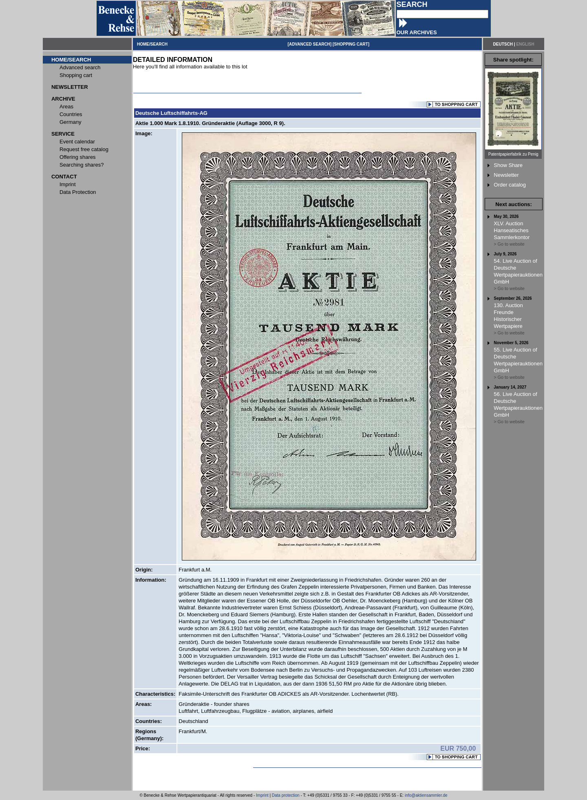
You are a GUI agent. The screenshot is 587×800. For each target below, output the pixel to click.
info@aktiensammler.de (426, 795)
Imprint (262, 795)
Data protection (286, 795)
